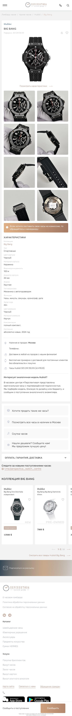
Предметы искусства (13, 641)
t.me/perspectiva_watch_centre (23, 468)
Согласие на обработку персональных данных (25, 607)
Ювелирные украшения (15, 632)
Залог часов (9, 669)
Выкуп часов (9, 665)
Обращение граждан (50, 686)
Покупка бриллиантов (14, 660)
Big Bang (8, 244)
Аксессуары (9, 637)
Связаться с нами (27, 686)
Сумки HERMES (10, 646)
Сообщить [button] (53, 708)
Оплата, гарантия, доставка (36, 457)
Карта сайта (8, 686)
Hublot (8, 24)
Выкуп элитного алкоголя (16, 678)
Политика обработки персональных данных (24, 602)
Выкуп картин (10, 674)
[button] (5, 5)
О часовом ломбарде (12, 597)
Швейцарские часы (13, 628)
